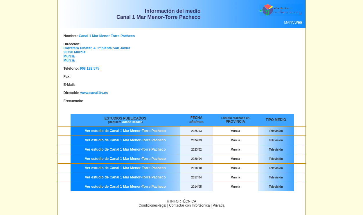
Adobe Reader (132, 122)
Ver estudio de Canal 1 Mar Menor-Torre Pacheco (125, 131)
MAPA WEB (293, 23)
